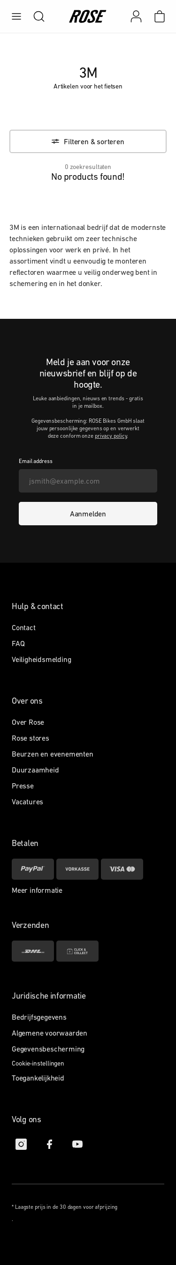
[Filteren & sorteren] (88, 141)
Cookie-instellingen (38, 1063)
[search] (34, 16)
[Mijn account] (136, 16)
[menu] (16, 16)
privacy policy (111, 436)
